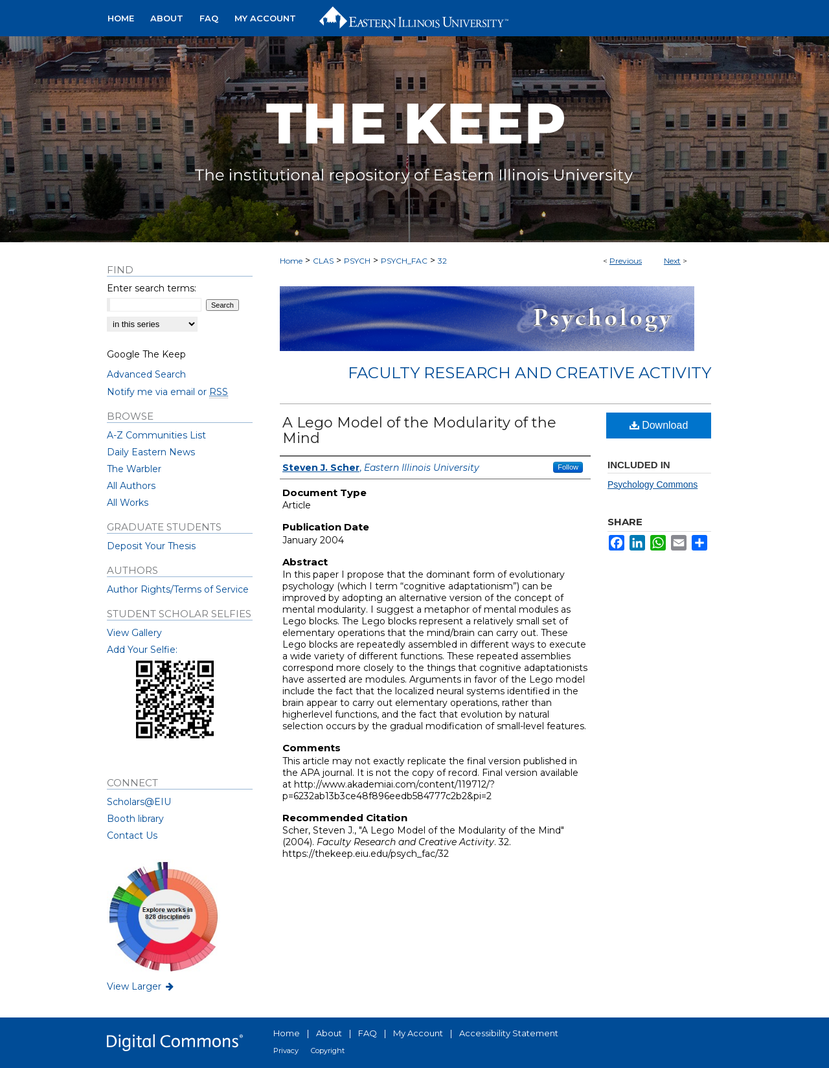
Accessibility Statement (508, 1033)
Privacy (286, 1050)
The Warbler (134, 469)
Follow (568, 467)
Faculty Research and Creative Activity (529, 372)
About (329, 1033)
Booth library (135, 818)
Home (291, 261)
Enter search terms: (151, 288)
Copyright (328, 1050)
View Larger (141, 986)
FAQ (367, 1033)
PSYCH (357, 261)
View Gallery (134, 633)
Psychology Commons (653, 484)
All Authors (131, 486)
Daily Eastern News (151, 452)
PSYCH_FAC (404, 261)
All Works (127, 502)
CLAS (323, 261)
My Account (418, 1033)
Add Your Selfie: (142, 649)
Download (659, 425)
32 (442, 261)
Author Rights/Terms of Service (178, 589)
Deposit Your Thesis (151, 546)
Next (672, 261)
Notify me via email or (167, 392)
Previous (625, 261)
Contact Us (132, 835)
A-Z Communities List (156, 435)
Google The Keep (146, 354)
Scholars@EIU (139, 802)
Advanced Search (146, 374)
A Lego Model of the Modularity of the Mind (419, 430)
